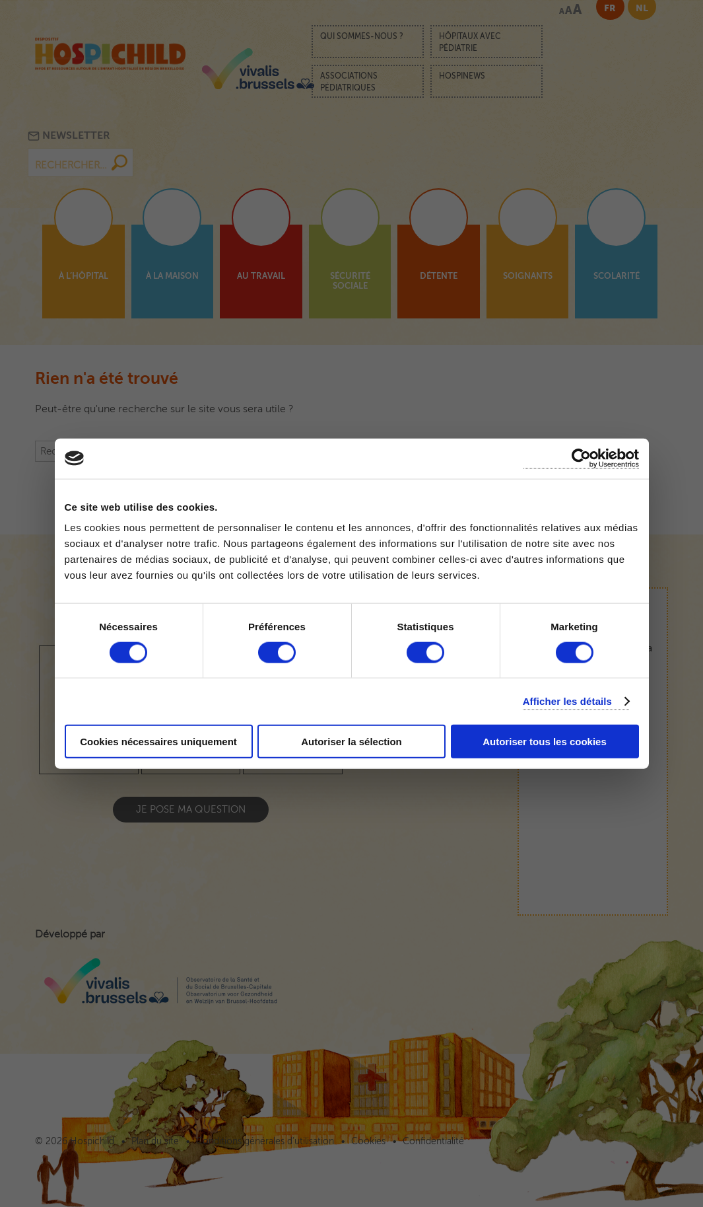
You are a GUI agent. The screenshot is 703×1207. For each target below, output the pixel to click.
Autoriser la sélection (351, 741)
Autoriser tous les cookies (545, 741)
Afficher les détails (567, 700)
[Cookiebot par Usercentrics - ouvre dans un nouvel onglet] (581, 458)
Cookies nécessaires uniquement (158, 741)
